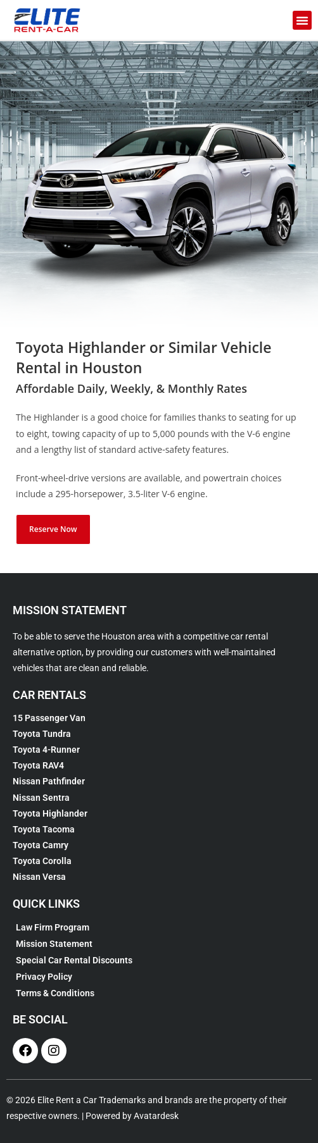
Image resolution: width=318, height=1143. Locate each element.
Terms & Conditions (55, 993)
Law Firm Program (52, 927)
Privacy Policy (44, 977)
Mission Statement (54, 944)
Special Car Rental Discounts (74, 960)
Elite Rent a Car (67, 1100)
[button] (302, 20)
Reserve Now (53, 529)
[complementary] (226, 1073)
